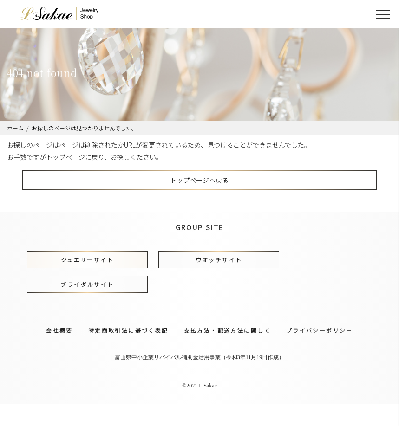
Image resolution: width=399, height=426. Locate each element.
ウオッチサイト (219, 260)
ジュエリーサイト (87, 260)
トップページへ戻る (199, 180)
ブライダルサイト (87, 284)
